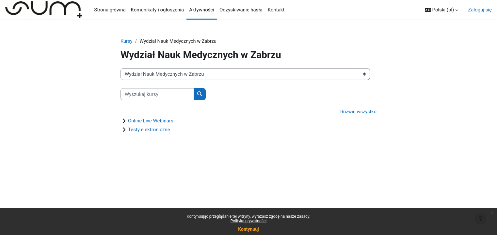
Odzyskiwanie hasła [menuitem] (241, 10)
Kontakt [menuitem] (276, 10)
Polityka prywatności (248, 221)
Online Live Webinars (150, 121)
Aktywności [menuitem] (201, 10)
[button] (441, 10)
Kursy (126, 41)
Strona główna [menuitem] (109, 10)
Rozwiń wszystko (358, 112)
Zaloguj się (480, 10)
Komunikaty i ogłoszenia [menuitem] (157, 10)
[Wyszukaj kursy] (157, 94)
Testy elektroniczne (149, 130)
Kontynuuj (248, 229)
